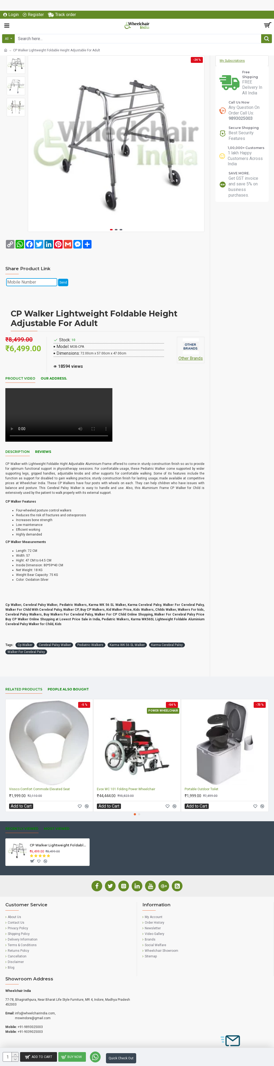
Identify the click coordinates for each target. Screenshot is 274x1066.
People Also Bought (68, 689)
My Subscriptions (232, 61)
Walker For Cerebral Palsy (26, 652)
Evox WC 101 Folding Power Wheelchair (126, 789)
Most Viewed (57, 829)
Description (17, 452)
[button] (111, 229)
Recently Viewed (22, 829)
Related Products (23, 689)
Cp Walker (25, 645)
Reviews (43, 452)
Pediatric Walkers (90, 645)
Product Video (20, 378)
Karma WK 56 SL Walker (127, 645)
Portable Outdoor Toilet (201, 789)
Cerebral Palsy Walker (55, 645)
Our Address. (54, 378)
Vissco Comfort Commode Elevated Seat (39, 789)
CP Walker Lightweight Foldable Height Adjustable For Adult (58, 845)
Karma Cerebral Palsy (167, 645)
